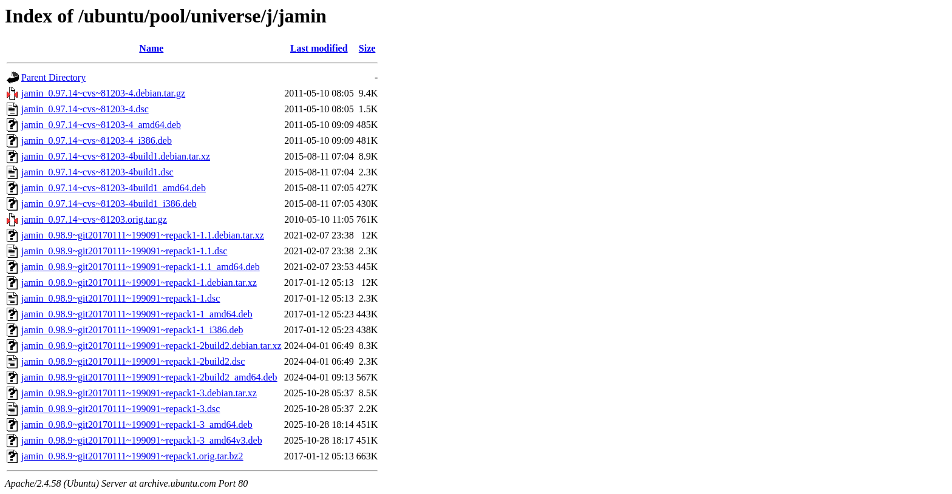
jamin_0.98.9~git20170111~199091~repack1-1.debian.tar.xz (139, 282)
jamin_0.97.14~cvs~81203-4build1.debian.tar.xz (115, 156)
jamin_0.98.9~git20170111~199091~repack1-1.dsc (120, 298)
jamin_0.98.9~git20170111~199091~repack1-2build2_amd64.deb (149, 377)
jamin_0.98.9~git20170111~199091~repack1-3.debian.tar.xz (139, 393)
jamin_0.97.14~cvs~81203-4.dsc (85, 109)
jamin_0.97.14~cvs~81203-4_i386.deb (96, 140)
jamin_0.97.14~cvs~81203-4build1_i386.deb (109, 203)
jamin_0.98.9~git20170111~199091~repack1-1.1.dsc (124, 251)
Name (151, 48)
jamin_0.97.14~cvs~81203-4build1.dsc (97, 172)
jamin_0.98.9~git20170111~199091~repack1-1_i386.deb (132, 330)
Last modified (319, 48)
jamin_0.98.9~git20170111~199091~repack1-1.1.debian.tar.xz (142, 235)
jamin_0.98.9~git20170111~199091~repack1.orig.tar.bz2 (132, 456)
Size (367, 48)
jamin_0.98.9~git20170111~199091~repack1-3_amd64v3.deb (141, 440)
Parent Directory (53, 77)
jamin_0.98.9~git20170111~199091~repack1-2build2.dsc (133, 361)
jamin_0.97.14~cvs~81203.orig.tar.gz (94, 219)
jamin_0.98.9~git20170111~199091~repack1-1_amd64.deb (137, 314)
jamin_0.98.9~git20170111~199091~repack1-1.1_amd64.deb (140, 267)
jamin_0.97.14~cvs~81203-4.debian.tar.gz (103, 93)
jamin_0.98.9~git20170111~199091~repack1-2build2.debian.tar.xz (151, 345)
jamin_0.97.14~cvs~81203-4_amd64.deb (101, 125)
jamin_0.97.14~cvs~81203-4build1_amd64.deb (113, 188)
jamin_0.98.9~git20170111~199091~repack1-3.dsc (120, 409)
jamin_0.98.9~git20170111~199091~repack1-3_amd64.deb (137, 424)
